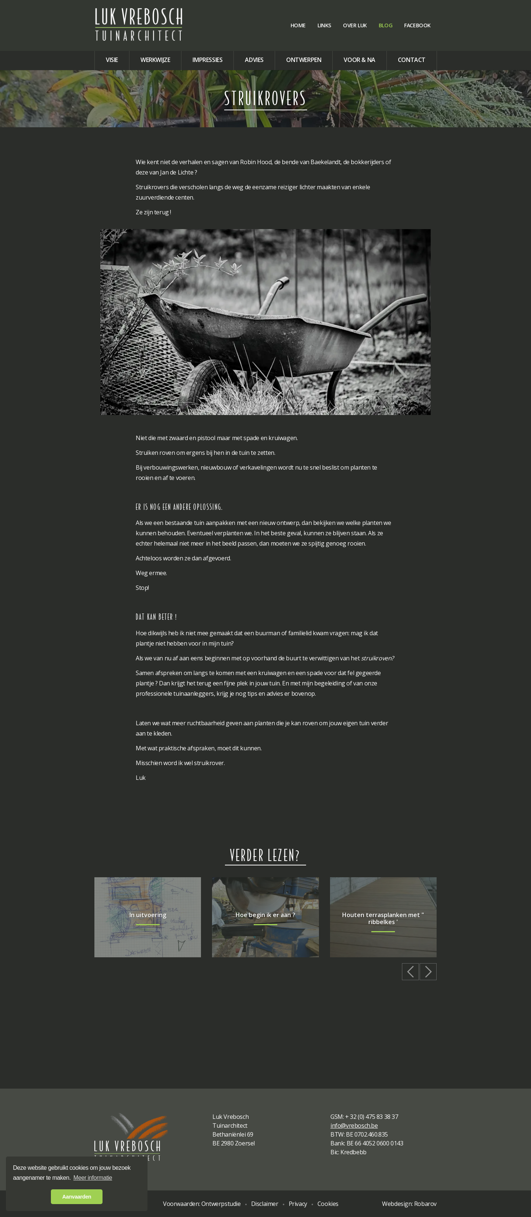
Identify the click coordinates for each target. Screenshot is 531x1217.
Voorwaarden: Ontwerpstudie (202, 1204)
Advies (254, 60)
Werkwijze (155, 60)
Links (324, 25)
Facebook (417, 25)
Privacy (298, 1204)
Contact (412, 60)
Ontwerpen (303, 60)
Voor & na (359, 60)
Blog (385, 25)
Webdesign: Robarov (409, 1204)
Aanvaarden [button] (76, 1197)
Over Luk (355, 25)
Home (298, 25)
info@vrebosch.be (354, 1125)
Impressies (207, 60)
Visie (112, 60)
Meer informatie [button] (92, 1178)
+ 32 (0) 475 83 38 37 (371, 1117)
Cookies (328, 1204)
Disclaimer (264, 1204)
